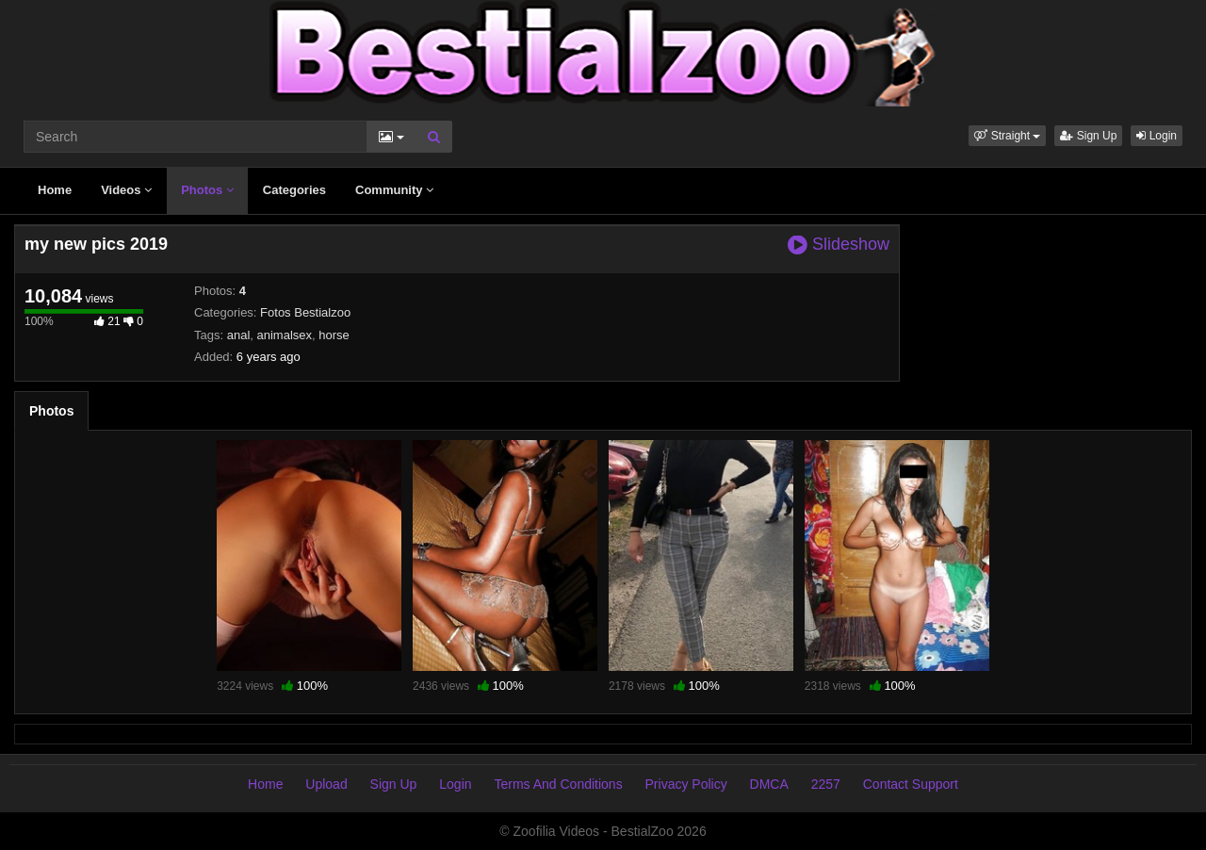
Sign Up (1088, 135)
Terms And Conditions (558, 784)
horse (334, 335)
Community (394, 190)
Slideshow (838, 244)
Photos (207, 190)
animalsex (285, 335)
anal (239, 335)
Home (55, 190)
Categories (294, 190)
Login (1156, 135)
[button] (1007, 135)
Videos (126, 190)
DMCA (769, 784)
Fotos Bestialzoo (305, 312)
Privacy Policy (686, 784)
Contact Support (910, 784)
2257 (825, 784)
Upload (326, 784)
